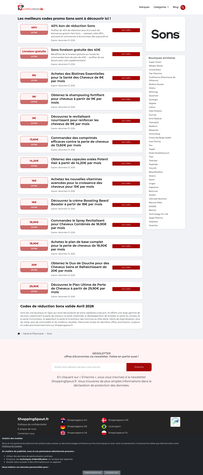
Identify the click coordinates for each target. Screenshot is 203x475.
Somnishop (155, 137)
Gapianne (154, 193)
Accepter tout (112, 472)
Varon (152, 185)
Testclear (153, 165)
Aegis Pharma (156, 225)
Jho (151, 149)
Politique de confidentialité (33, 423)
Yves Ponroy (155, 145)
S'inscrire (139, 366)
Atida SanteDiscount (159, 157)
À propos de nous (28, 428)
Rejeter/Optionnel (93, 472)
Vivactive (153, 233)
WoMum (153, 129)
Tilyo (151, 161)
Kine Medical (155, 121)
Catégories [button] (160, 6)
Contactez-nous (27, 433)
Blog (175, 6)
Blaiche (153, 217)
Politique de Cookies (12, 446)
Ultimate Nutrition (158, 205)
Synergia (153, 101)
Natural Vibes (156, 209)
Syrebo (152, 201)
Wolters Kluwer (157, 85)
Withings (153, 93)
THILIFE (153, 173)
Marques (144, 6)
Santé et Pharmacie (33, 333)
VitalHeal (153, 229)
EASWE (153, 213)
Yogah (152, 153)
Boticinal (153, 197)
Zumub (153, 117)
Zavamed (154, 97)
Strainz (152, 181)
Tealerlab (153, 169)
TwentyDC (154, 125)
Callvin (152, 109)
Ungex (152, 189)
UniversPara (155, 69)
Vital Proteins (155, 113)
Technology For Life (159, 221)
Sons (49, 333)
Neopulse (154, 133)
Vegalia (152, 105)
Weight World (156, 65)
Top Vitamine (156, 73)
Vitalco (152, 89)
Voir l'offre (126, 29)
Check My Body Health (160, 141)
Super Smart (155, 61)
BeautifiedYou (156, 177)
